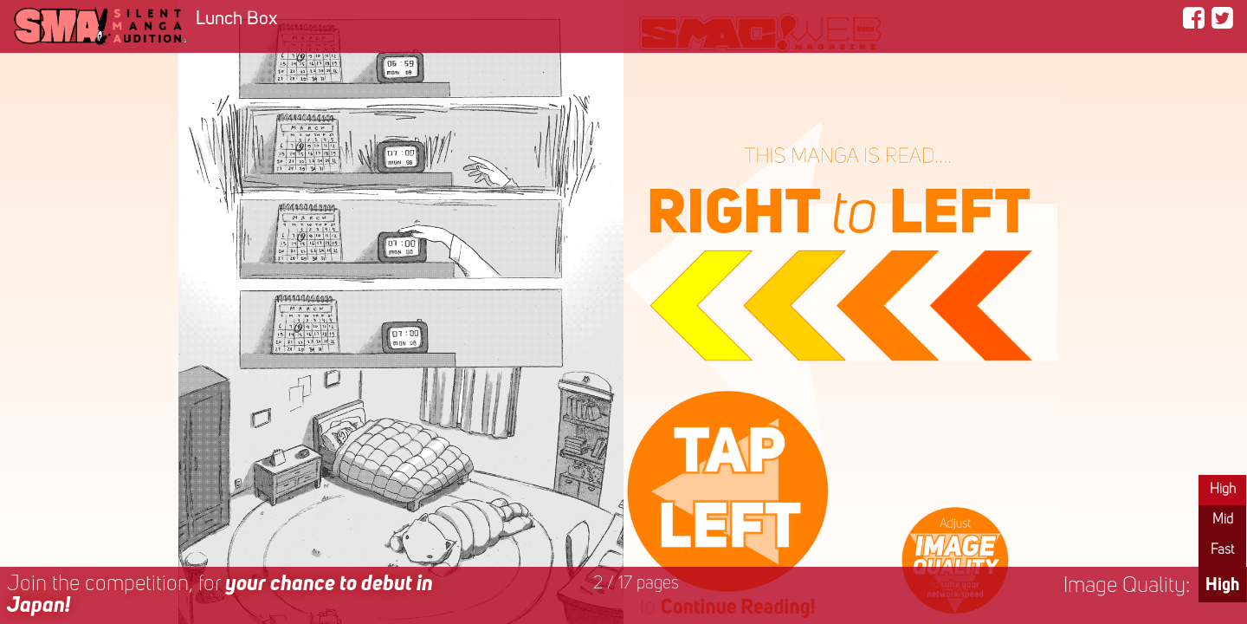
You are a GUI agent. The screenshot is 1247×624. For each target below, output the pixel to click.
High (1223, 490)
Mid (1222, 520)
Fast (1222, 550)
